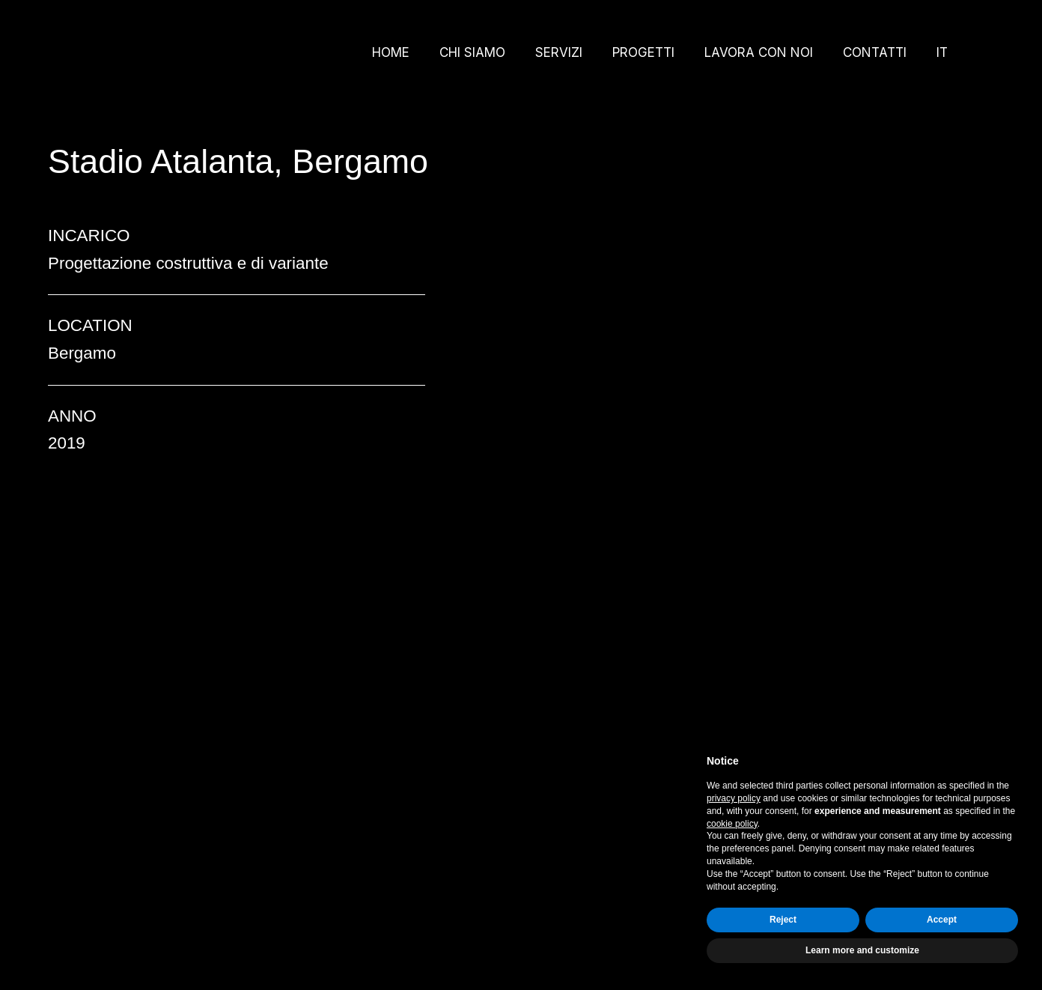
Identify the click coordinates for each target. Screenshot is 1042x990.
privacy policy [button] (734, 798)
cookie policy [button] (732, 824)
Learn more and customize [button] (862, 950)
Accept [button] (942, 919)
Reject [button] (783, 919)
